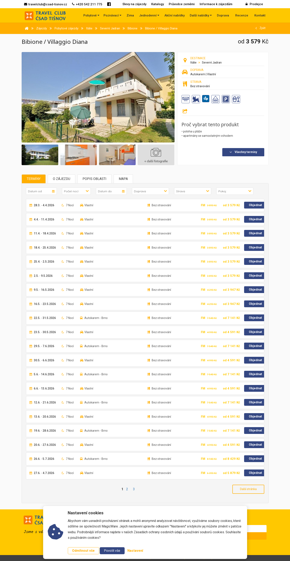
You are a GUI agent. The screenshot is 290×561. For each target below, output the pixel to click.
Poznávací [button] (112, 15)
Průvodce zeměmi (182, 4)
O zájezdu (61, 179)
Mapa (123, 179)
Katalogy (157, 4)
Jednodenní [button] (149, 15)
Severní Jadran (212, 62)
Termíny (34, 179)
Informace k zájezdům (216, 4)
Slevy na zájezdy (134, 4)
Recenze (241, 15)
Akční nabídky (174, 15)
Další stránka (248, 489)
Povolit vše (112, 551)
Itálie (193, 62)
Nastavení (135, 551)
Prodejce (254, 4)
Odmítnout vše (83, 551)
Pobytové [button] (91, 15)
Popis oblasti (94, 179)
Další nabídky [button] (201, 15)
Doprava (223, 15)
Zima (130, 15)
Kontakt (260, 15)
